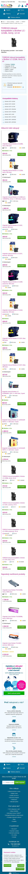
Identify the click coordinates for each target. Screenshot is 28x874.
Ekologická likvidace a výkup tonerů (14, 819)
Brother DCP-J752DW (10, 116)
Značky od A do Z (14, 800)
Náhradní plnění (14, 806)
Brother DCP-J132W (10, 106)
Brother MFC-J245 (9, 119)
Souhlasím (7, 865)
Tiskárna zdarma (14, 22)
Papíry (21, 15)
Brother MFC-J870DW (10, 126)
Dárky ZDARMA (14, 815)
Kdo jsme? (14, 833)
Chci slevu (19, 787)
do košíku (21, 158)
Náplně (7, 15)
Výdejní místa (14, 798)
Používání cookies (14, 835)
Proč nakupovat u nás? (14, 813)
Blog (14, 824)
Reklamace (14, 804)
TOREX (13, 69)
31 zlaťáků (21, 484)
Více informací (15, 862)
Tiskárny (7, 18)
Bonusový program (14, 802)
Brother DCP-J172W (10, 111)
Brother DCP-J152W (10, 108)
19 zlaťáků (9, 539)
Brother (17, 26)
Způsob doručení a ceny (14, 796)
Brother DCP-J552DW (10, 113)
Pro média (14, 839)
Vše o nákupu (22, 2)
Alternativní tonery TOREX (14, 817)
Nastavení (21, 865)
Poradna (14, 826)
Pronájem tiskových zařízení (14, 821)
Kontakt (14, 841)
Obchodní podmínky (14, 837)
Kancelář (21, 18)
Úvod (3, 26)
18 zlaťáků (23, 511)
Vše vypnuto (20, 869)
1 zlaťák (23, 152)
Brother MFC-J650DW (10, 124)
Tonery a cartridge (10, 26)
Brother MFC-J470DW (10, 121)
